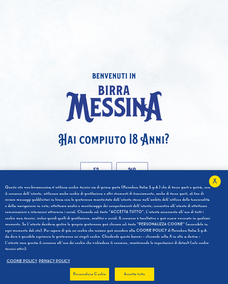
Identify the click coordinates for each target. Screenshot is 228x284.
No (132, 169)
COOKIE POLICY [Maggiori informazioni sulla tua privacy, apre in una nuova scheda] (22, 262)
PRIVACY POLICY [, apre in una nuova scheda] (54, 262)
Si (96, 169)
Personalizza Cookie (89, 275)
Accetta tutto (134, 275)
